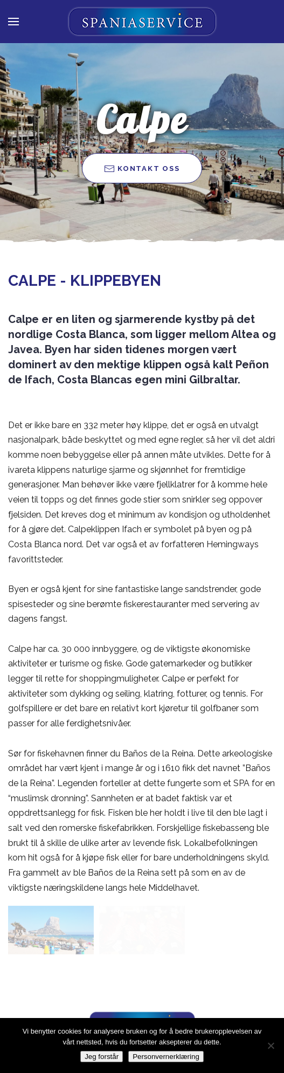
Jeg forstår (102, 1057)
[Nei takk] (270, 1045)
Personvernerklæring (166, 1057)
